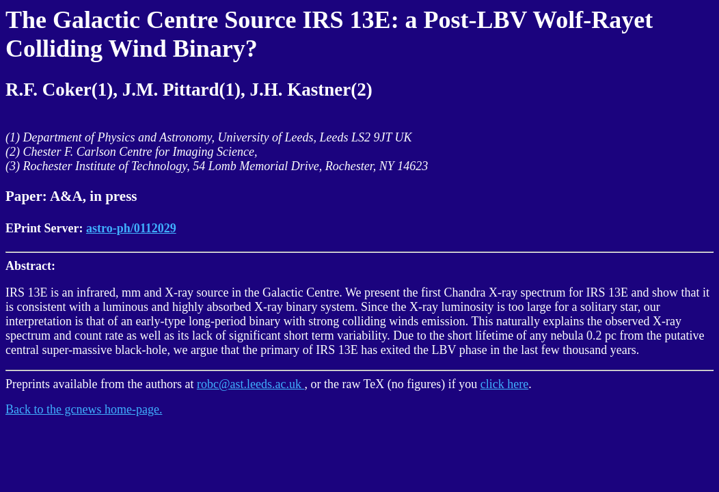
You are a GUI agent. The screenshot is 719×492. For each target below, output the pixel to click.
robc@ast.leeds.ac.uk (251, 384)
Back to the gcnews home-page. (83, 409)
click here (504, 384)
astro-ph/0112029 (131, 228)
